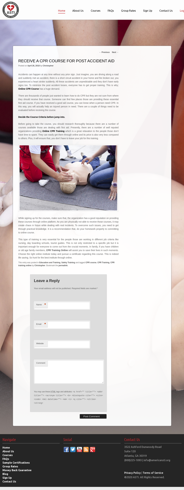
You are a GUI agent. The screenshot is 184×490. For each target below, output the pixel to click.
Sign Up (147, 10)
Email (41, 324)
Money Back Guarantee (17, 473)
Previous (104, 52)
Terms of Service (153, 475)
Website (39, 343)
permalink (63, 265)
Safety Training (68, 262)
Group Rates (128, 10)
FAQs (111, 10)
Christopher (48, 66)
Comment (40, 363)
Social (67, 443)
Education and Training (49, 262)
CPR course (91, 262)
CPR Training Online (57, 250)
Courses (95, 10)
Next (115, 52)
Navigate (9, 443)
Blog (5, 477)
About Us (78, 10)
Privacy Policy (132, 475)
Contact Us (166, 10)
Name (41, 304)
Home (61, 10)
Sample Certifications (16, 465)
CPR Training (103, 262)
